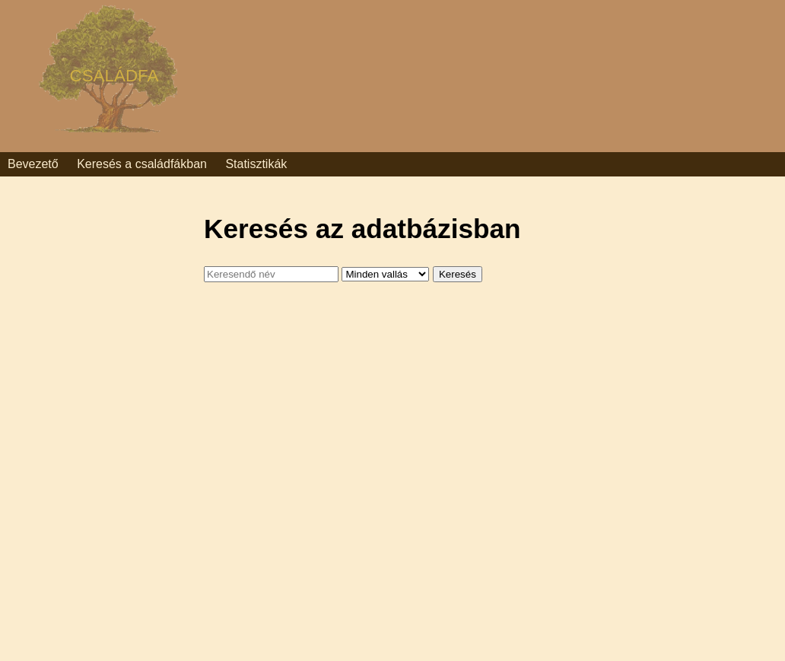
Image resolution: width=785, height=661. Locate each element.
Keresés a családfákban (142, 163)
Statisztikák (256, 163)
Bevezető (33, 163)
